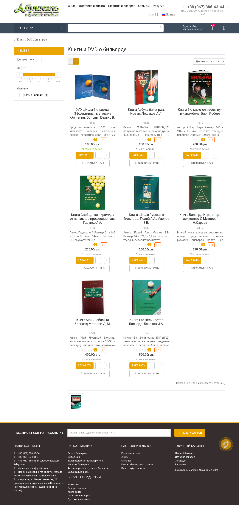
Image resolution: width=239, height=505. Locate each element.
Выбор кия (74, 457)
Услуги (158, 6)
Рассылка (180, 464)
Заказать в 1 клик (146, 163)
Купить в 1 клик (92, 163)
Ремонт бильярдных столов (137, 464)
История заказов (185, 457)
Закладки (180, 460)
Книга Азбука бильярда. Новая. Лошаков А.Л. (146, 111)
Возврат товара (77, 488)
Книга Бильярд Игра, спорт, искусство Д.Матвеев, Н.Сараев (200, 218)
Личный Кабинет (184, 453)
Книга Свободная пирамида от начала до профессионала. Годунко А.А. (92, 218)
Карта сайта (74, 491)
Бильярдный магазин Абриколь (86, 460)
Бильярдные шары (78, 471)
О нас (71, 6)
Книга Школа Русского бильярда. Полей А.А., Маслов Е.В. (146, 218)
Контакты (73, 484)
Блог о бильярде (77, 453)
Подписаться (189, 432)
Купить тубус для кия (133, 468)
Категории (40, 28)
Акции (124, 457)
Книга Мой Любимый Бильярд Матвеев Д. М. (93, 322)
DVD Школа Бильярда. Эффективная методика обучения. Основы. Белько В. (92, 113)
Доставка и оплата (92, 6)
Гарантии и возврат (79, 495)
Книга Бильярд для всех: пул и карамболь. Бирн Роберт (200, 111)
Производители (130, 453)
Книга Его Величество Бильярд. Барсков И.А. (146, 322)
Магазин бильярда (78, 464)
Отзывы (144, 6)
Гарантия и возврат (121, 6)
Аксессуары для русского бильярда (88, 468)
